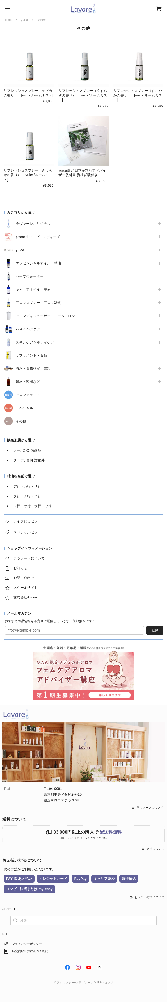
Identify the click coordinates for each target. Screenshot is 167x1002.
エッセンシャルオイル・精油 (38, 263)
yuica (20, 250)
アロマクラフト (28, 395)
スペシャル (24, 408)
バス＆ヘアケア (28, 329)
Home (8, 20)
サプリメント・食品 (31, 355)
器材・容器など (28, 382)
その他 (21, 421)
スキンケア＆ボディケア (35, 342)
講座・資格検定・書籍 (33, 368)
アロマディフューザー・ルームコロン (45, 316)
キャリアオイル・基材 (33, 289)
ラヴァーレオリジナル (33, 224)
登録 (155, 630)
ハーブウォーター (30, 276)
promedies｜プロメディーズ (38, 237)
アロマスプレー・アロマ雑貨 (38, 303)
